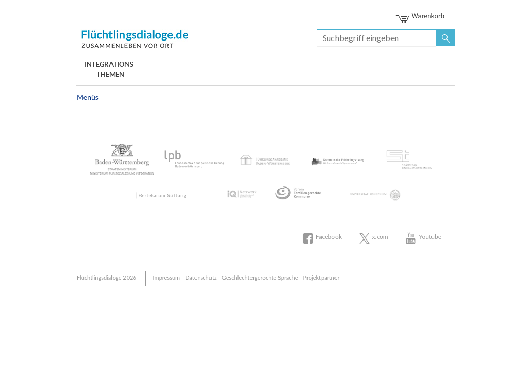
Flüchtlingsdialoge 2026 (106, 277)
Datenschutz (201, 277)
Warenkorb (420, 15)
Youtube (429, 237)
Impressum (166, 277)
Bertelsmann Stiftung (135, 37)
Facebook (329, 237)
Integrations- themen (110, 69)
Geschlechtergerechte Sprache (260, 277)
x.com (380, 237)
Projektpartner (321, 277)
